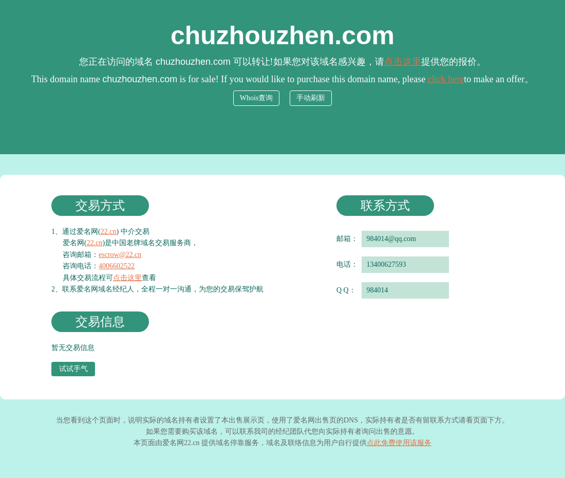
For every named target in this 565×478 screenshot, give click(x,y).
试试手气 (73, 369)
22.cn (109, 231)
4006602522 (117, 266)
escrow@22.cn (120, 255)
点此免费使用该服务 (399, 443)
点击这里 (402, 62)
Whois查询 (256, 98)
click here (446, 79)
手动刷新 (310, 98)
